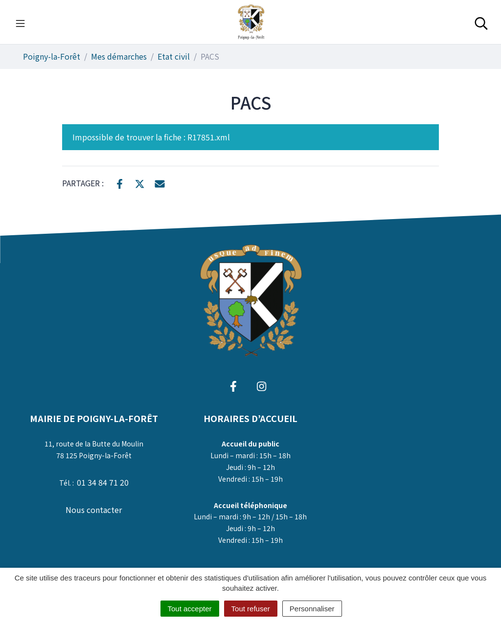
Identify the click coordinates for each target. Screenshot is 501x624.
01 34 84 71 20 (103, 482)
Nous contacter (94, 509)
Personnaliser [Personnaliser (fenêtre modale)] (312, 608)
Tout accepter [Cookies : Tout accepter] (190, 608)
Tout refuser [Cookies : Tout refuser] (250, 608)
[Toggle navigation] (20, 22)
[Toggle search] (481, 22)
